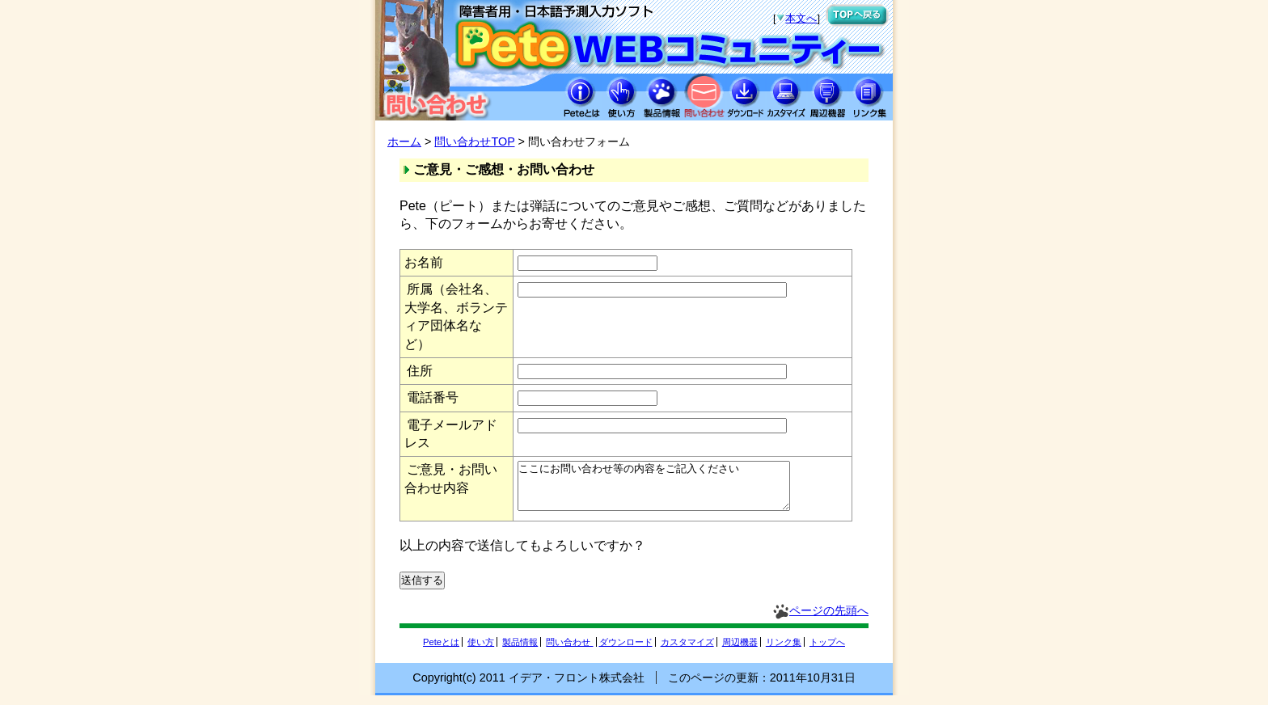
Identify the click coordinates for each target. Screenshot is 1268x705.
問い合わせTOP (474, 141)
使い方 (480, 651)
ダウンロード (626, 651)
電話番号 (433, 397)
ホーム (404, 141)
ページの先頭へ (829, 620)
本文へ (801, 18)
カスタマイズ (687, 651)
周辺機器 (740, 651)
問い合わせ (569, 651)
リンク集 (783, 651)
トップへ (827, 651)
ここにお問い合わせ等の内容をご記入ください (670, 491)
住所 (420, 371)
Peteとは (441, 651)
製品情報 (520, 651)
